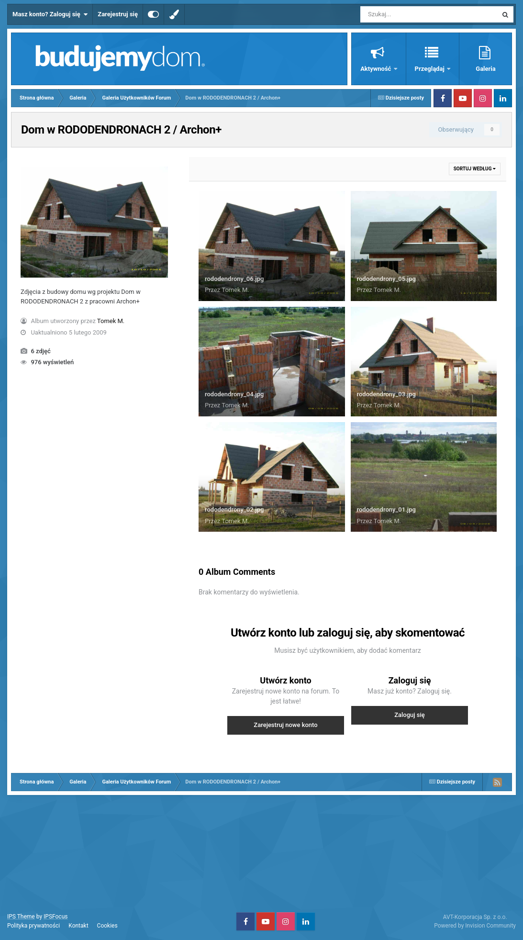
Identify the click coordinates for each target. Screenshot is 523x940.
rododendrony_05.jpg (386, 278)
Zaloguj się (409, 714)
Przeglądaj (430, 68)
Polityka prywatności (33, 925)
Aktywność (376, 68)
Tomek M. (110, 321)
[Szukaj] (407, 14)
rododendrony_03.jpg (386, 394)
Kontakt (78, 925)
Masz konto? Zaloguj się (50, 14)
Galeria (485, 68)
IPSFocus (55, 916)
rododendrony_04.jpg (234, 394)
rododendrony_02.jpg (234, 509)
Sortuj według (475, 168)
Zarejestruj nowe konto (285, 724)
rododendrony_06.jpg (234, 278)
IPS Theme (21, 916)
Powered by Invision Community (475, 925)
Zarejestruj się (118, 14)
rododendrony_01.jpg (386, 509)
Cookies (107, 925)
